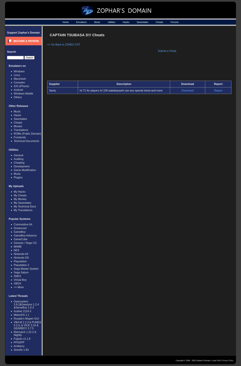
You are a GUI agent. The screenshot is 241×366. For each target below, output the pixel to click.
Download (187, 90)
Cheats (159, 22)
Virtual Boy (20, 279)
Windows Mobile (23, 93)
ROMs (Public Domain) (27, 133)
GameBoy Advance (25, 235)
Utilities (111, 22)
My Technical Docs (25, 206)
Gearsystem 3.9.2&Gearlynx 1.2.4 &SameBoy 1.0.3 (26, 304)
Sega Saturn (21, 272)
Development (21, 166)
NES (16, 250)
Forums (174, 22)
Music (97, 22)
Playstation (20, 261)
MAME (18, 246)
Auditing (18, 159)
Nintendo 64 (21, 254)
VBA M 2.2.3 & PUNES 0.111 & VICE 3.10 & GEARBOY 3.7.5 (27, 325)
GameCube (20, 239)
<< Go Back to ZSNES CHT (63, 44)
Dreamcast (20, 228)
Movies (18, 126)
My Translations (23, 210)
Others (18, 97)
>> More (19, 287)
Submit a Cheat (167, 51)
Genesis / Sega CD (25, 242)
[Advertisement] (203, 55)
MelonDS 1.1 (21, 314)
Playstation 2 (21, 265)
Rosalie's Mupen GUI (26, 318)
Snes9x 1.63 (21, 349)
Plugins (18, 177)
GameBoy (20, 231)
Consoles (19, 82)
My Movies (20, 199)
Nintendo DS (21, 257)
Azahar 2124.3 (22, 311)
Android (18, 89)
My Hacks (19, 191)
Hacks (126, 22)
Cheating (19, 162)
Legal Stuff (216, 360)
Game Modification (25, 170)
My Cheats (20, 195)
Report (218, 90)
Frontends (20, 137)
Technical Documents (26, 141)
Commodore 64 (23, 224)
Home (65, 22)
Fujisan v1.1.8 (22, 338)
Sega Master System (26, 268)
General (18, 155)
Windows (19, 71)
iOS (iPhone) (21, 86)
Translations (21, 130)
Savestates (142, 22)
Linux (17, 75)
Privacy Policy (227, 360)
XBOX (17, 283)
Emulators (81, 22)
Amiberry (19, 346)
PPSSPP (19, 342)
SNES (17, 276)
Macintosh (20, 78)
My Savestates (22, 202)
